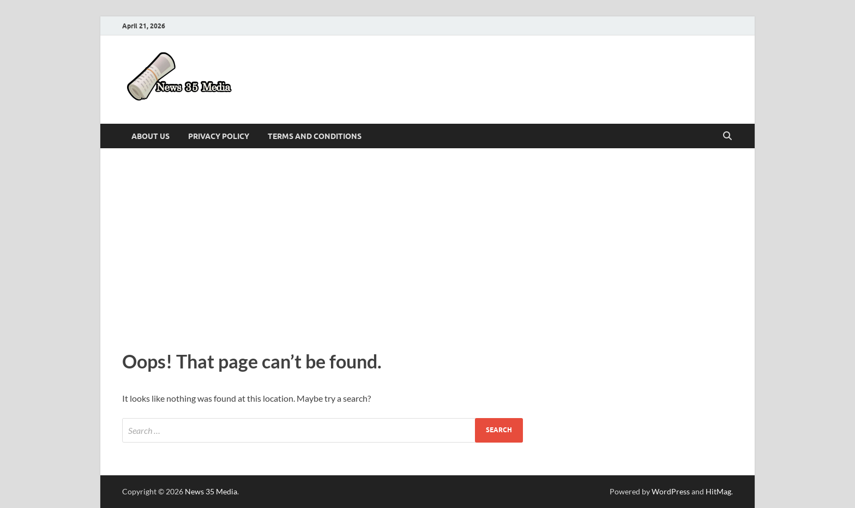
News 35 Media (211, 491)
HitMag (718, 491)
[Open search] (727, 136)
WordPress (671, 491)
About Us (150, 136)
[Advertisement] (427, 246)
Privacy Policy (218, 136)
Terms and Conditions (315, 136)
